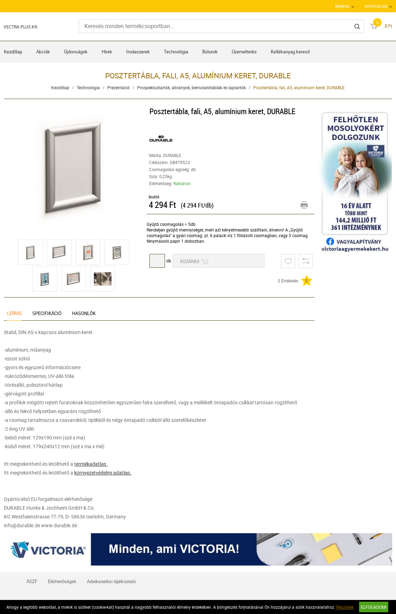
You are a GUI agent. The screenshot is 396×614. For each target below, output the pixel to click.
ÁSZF (31, 581)
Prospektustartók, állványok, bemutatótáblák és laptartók (191, 87)
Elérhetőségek (62, 581)
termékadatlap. (91, 463)
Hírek (107, 51)
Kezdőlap (13, 51)
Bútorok (210, 51)
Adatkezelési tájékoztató (111, 581)
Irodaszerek (138, 51)
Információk (376, 6)
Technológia (176, 51)
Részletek (345, 607)
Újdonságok (76, 51)
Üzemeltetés (244, 51)
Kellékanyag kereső (290, 51)
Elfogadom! (374, 607)
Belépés (342, 6)
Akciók (43, 51)
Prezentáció (118, 87)
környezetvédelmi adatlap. (103, 472)
